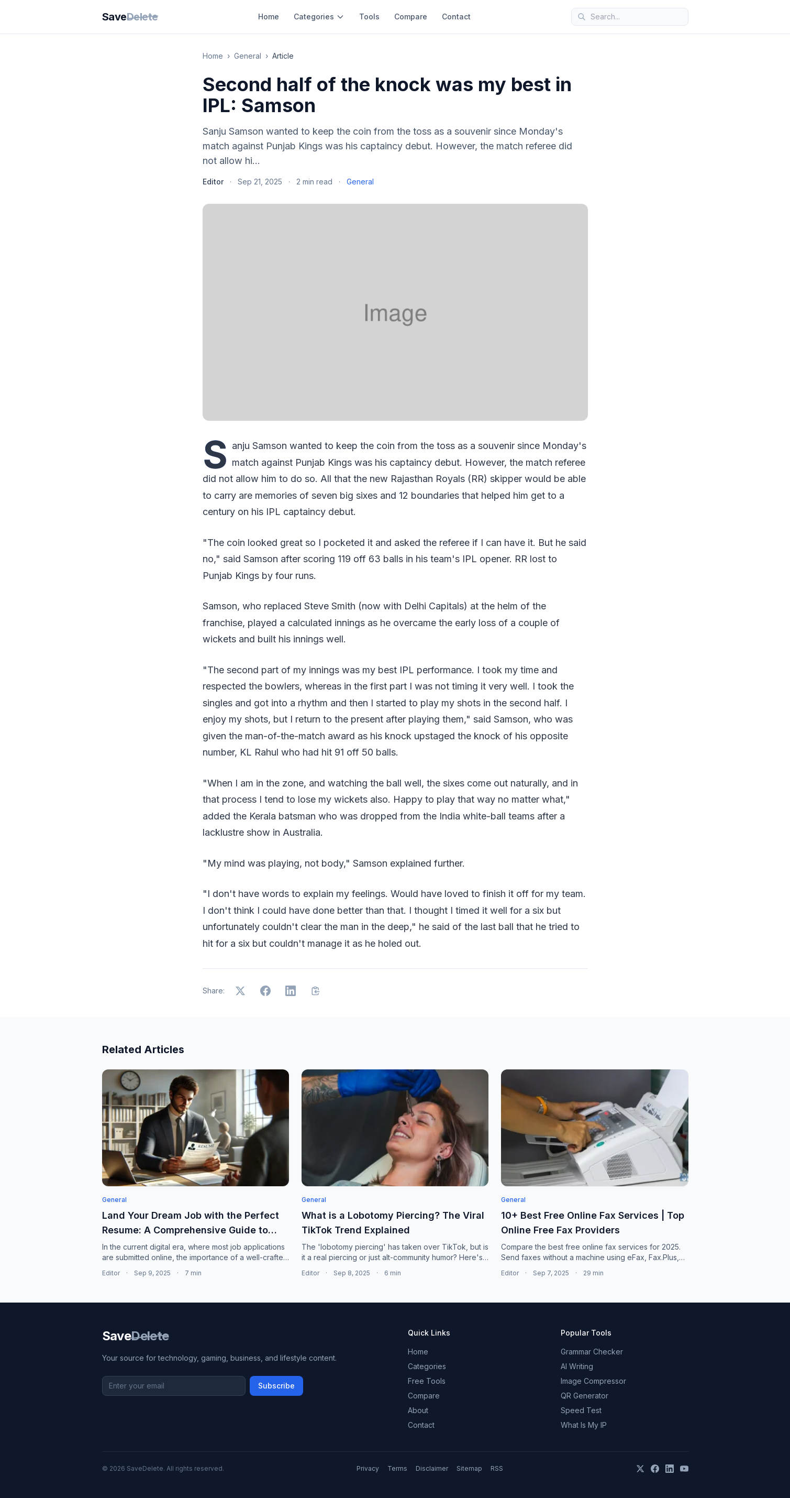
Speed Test (581, 1410)
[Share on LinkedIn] (290, 990)
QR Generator (584, 1395)
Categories (319, 16)
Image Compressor (593, 1380)
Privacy (368, 1468)
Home (268, 16)
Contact (456, 16)
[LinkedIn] (669, 1468)
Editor (213, 181)
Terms (397, 1468)
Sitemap (469, 1468)
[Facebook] (655, 1468)
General (247, 55)
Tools (369, 16)
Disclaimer (432, 1468)
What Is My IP (584, 1424)
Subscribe (276, 1385)
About (418, 1410)
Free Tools (427, 1380)
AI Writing (577, 1366)
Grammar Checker (592, 1351)
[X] (640, 1468)
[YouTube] (684, 1468)
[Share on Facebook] (265, 990)
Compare (410, 16)
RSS (497, 1468)
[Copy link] (315, 990)
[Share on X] (240, 990)
